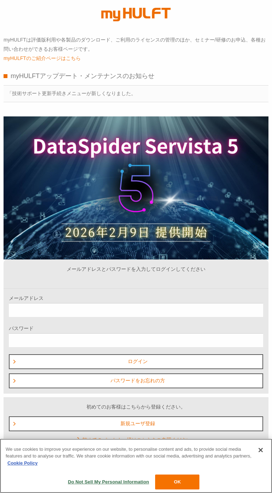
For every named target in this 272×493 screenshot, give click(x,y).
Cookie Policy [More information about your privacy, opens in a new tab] (22, 463)
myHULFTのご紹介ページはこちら (42, 58)
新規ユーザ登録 (83, 423)
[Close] (260, 450)
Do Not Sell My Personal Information (108, 481)
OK (177, 481)
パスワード (136, 336)
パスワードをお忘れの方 (88, 380)
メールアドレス (136, 306)
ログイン (80, 361)
